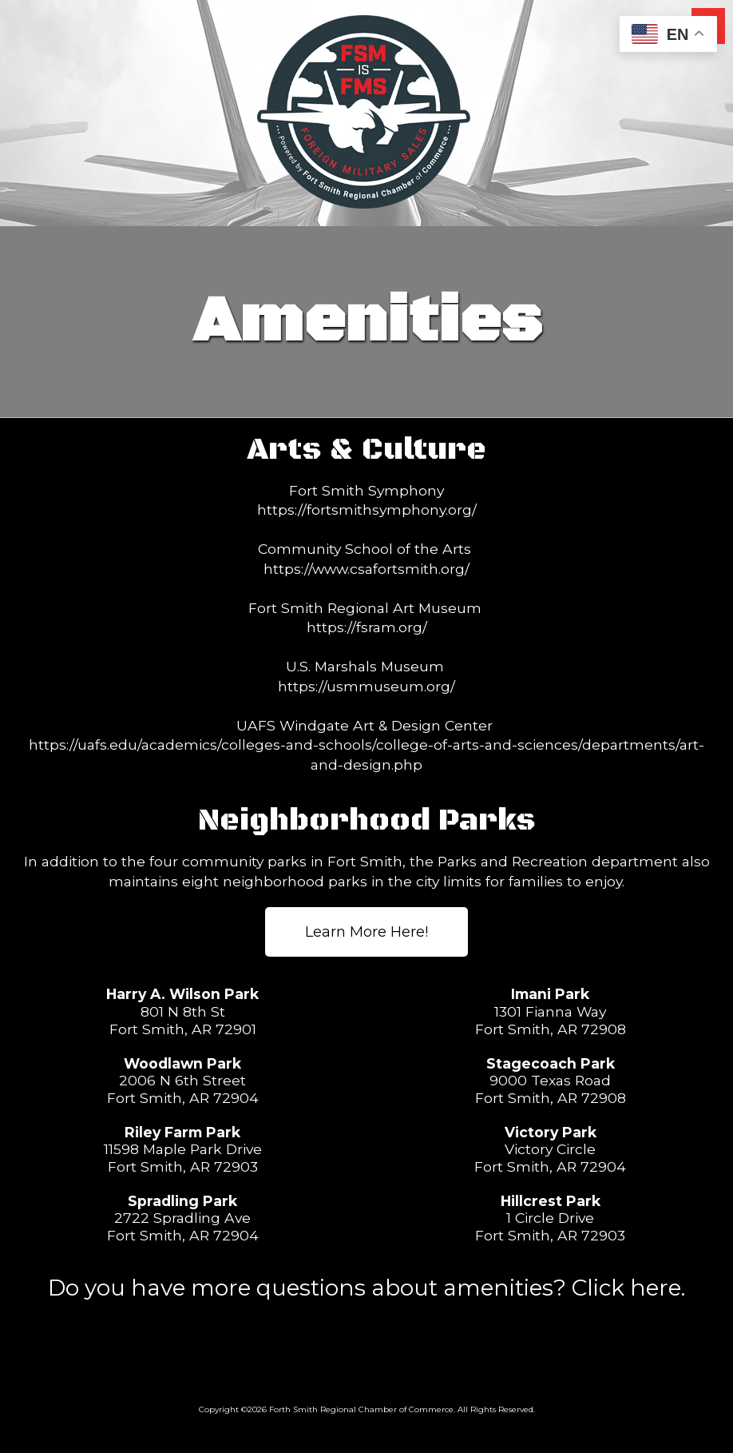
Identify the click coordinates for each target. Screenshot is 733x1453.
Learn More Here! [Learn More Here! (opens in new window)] (366, 932)
